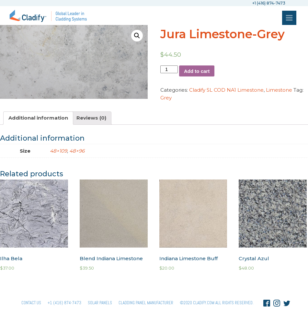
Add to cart (197, 71)
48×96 (77, 151)
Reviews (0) (91, 118)
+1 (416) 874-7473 (64, 303)
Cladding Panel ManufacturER (146, 303)
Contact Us (31, 303)
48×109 (58, 151)
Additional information (38, 118)
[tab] (38, 118)
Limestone (279, 90)
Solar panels (100, 303)
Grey (166, 98)
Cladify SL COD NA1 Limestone (226, 90)
